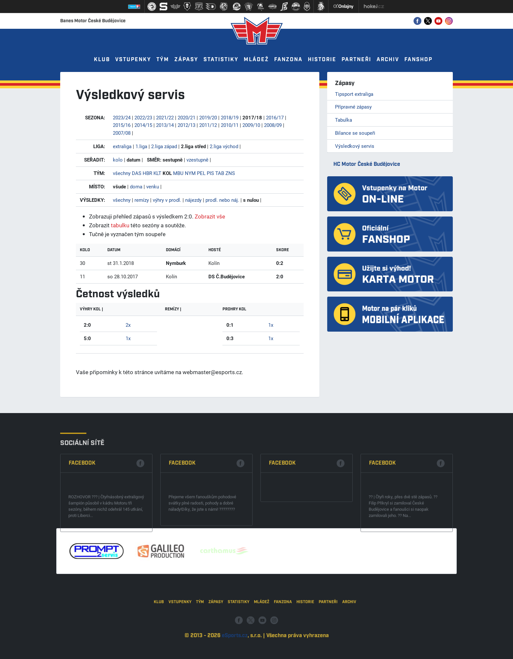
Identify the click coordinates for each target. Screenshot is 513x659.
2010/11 (230, 125)
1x (128, 338)
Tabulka (343, 119)
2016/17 (275, 117)
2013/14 (165, 125)
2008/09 (273, 125)
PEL (201, 173)
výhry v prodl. (167, 200)
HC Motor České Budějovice (366, 164)
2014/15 (143, 125)
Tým (162, 59)
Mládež (256, 59)
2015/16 (122, 125)
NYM (190, 173)
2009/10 (251, 125)
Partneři (356, 59)
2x (128, 324)
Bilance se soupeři (355, 133)
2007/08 (122, 133)
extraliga (122, 146)
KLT (157, 173)
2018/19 (230, 117)
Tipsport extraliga (354, 94)
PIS (210, 173)
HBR (147, 173)
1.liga (141, 146)
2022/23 (143, 117)
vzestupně (197, 159)
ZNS (230, 173)
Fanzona (288, 59)
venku (152, 186)
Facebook (82, 503)
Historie (322, 59)
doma (136, 186)
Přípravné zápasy (353, 106)
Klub (102, 59)
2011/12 (208, 125)
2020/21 (186, 117)
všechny (122, 173)
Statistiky (221, 59)
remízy (141, 200)
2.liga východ (224, 146)
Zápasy (186, 59)
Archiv (388, 59)
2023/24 (122, 117)
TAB (219, 173)
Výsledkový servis (354, 146)
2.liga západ (164, 146)
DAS (136, 173)
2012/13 (186, 125)
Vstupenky (133, 59)
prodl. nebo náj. (222, 200)
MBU (178, 173)
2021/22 (165, 117)
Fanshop (418, 59)
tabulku (120, 225)
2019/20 (208, 117)
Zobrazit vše (210, 216)
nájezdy (193, 200)
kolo (118, 159)
